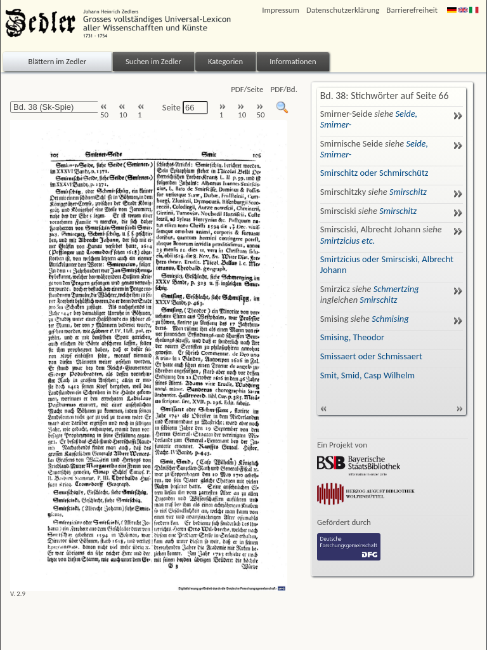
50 (104, 111)
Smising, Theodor (352, 337)
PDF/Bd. (284, 89)
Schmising (390, 318)
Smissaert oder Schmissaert (371, 356)
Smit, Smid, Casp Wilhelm (367, 375)
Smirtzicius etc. (347, 240)
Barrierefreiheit (412, 10)
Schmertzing (396, 289)
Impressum (280, 10)
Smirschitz (408, 191)
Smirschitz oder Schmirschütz (374, 172)
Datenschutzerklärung (342, 10)
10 (123, 111)
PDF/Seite (247, 89)
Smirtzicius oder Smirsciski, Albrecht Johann (386, 264)
